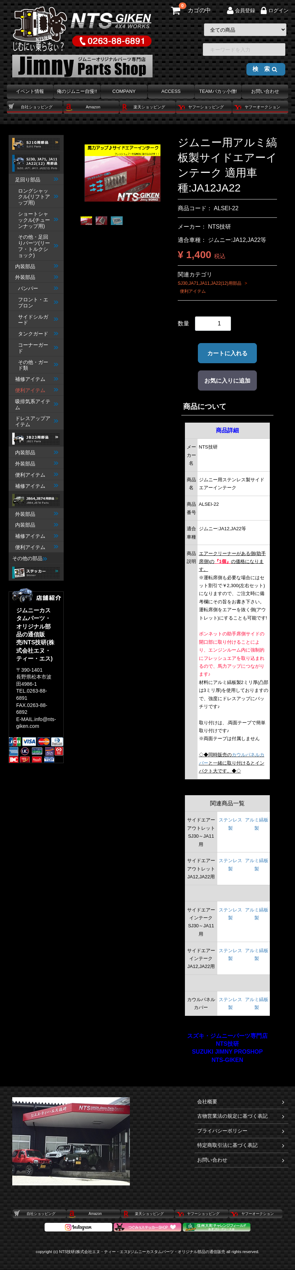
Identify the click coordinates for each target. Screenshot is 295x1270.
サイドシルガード (38, 320)
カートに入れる (227, 353)
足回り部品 (36, 180)
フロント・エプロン (38, 303)
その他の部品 (29, 558)
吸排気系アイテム (36, 404)
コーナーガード (38, 348)
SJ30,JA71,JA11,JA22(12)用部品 (209, 283)
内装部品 (36, 266)
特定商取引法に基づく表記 (241, 1146)
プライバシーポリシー (241, 1131)
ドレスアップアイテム (36, 422)
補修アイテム (36, 379)
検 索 (265, 69)
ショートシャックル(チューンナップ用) (38, 220)
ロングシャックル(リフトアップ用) (38, 197)
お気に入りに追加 (227, 381)
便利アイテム (36, 390)
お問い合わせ (241, 1160)
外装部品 (36, 277)
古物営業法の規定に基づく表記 (241, 1116)
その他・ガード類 (38, 365)
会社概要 (241, 1102)
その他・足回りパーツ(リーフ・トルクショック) (38, 246)
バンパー (38, 289)
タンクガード (38, 334)
